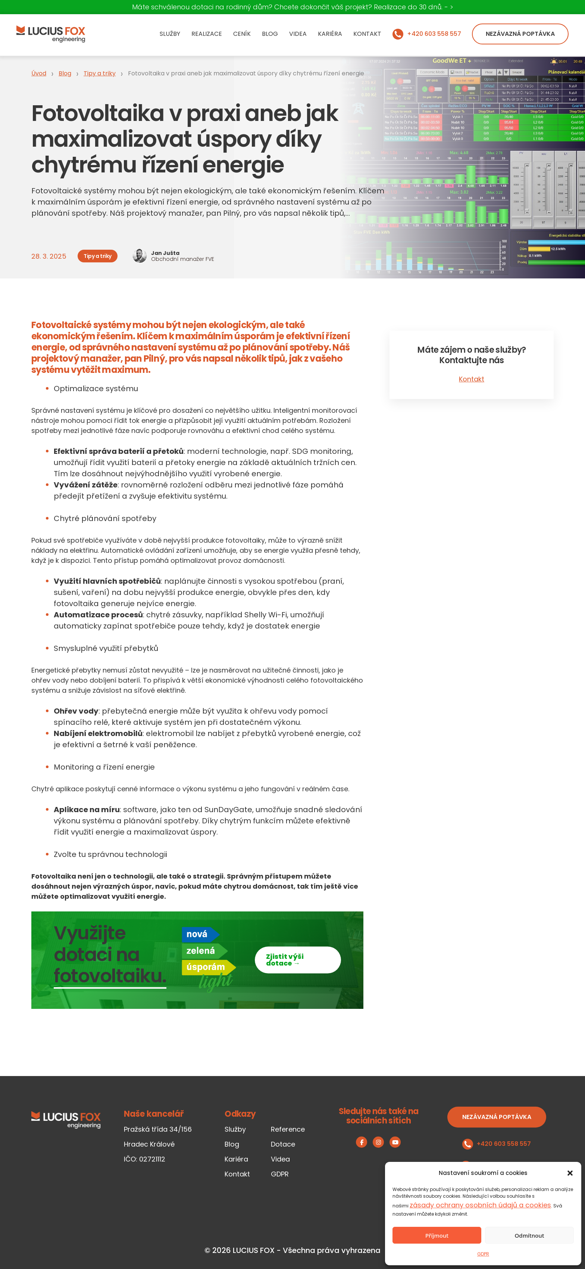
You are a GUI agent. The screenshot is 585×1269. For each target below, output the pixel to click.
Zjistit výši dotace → (285, 960)
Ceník (242, 34)
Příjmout (436, 1235)
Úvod (38, 73)
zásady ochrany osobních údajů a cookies (480, 1205)
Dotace (283, 1144)
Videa (298, 34)
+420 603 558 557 (434, 33)
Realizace (206, 34)
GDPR (483, 1254)
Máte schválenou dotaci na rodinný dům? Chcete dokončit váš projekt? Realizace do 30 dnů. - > (292, 7)
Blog (270, 34)
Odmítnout (529, 1235)
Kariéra (330, 34)
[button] (570, 1173)
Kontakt (367, 34)
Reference (288, 1129)
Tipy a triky (100, 73)
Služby (170, 34)
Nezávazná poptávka (520, 33)
